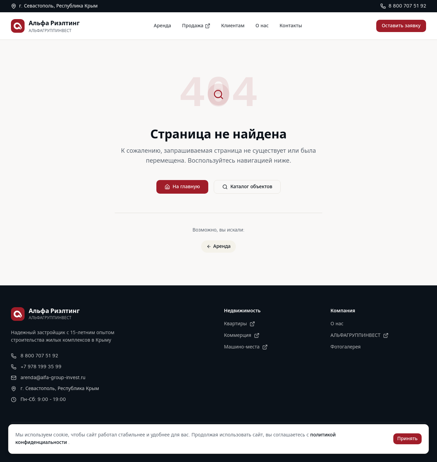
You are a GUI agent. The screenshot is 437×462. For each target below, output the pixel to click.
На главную (182, 187)
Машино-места (246, 347)
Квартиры (239, 324)
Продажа (196, 26)
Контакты (291, 26)
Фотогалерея (345, 347)
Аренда (162, 26)
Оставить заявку (401, 26)
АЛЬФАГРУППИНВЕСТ (359, 335)
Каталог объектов (247, 187)
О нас (261, 26)
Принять (407, 438)
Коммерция (241, 335)
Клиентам (233, 26)
